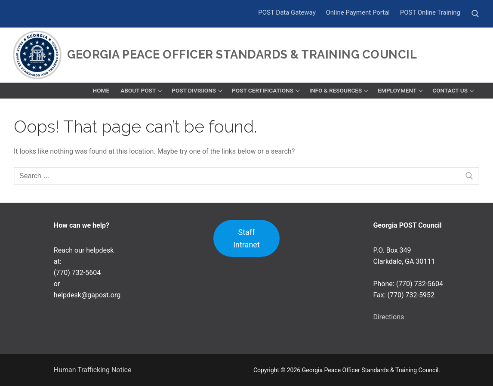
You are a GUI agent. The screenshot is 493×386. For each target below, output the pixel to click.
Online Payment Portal (358, 12)
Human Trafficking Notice (93, 370)
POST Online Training (430, 12)
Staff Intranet (246, 238)
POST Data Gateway (287, 12)
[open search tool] (475, 14)
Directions (388, 317)
